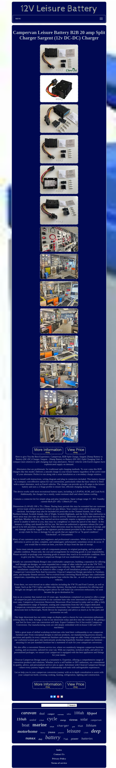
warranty (61, 714)
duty (40, 739)
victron (73, 719)
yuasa (51, 732)
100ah (79, 713)
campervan (96, 720)
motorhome (27, 731)
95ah (80, 725)
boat (25, 725)
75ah (65, 739)
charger (63, 725)
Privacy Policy (59, 758)
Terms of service (59, 763)
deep (96, 731)
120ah (86, 733)
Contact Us (59, 754)
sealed (32, 719)
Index (59, 750)
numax (30, 738)
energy (63, 720)
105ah (52, 726)
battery (52, 737)
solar (84, 719)
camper (51, 714)
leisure (74, 731)
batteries (87, 738)
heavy (42, 732)
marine (39, 724)
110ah (21, 719)
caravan (28, 712)
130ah (41, 720)
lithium (91, 725)
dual (42, 713)
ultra (69, 714)
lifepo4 (92, 713)
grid (73, 726)
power (74, 738)
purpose (61, 733)
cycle (52, 718)
